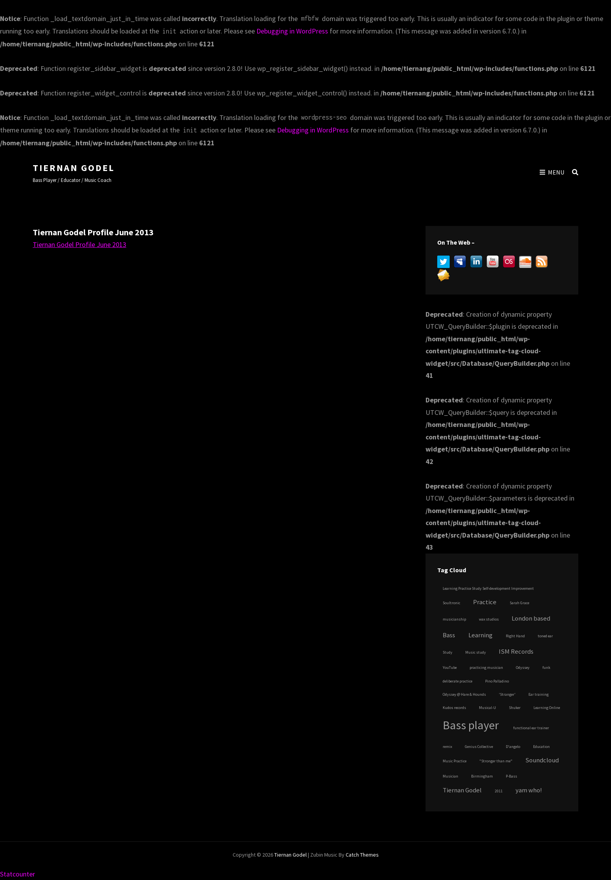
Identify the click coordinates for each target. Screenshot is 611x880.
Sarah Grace (519, 602)
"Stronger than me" (495, 761)
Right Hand (515, 635)
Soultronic (451, 602)
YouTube (450, 667)
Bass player (471, 725)
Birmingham (482, 776)
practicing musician (486, 667)
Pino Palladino (497, 681)
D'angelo (513, 746)
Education (541, 746)
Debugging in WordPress (292, 30)
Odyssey (523, 667)
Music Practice (454, 761)
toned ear (545, 635)
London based (531, 618)
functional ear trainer (531, 727)
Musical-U (487, 707)
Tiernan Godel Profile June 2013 (79, 244)
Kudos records (454, 707)
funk (546, 667)
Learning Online (546, 707)
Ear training (538, 694)
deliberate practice (457, 681)
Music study (475, 652)
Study (447, 652)
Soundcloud (542, 760)
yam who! (529, 790)
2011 (499, 791)
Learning (480, 635)
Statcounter (17, 873)
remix (447, 746)
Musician (450, 776)
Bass (449, 635)
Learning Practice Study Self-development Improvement (488, 588)
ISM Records (516, 651)
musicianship (454, 619)
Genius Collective (479, 746)
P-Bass (511, 776)
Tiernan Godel (74, 168)
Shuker (515, 707)
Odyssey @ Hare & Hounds (464, 694)
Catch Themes (362, 854)
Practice (484, 602)
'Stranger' (507, 694)
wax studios (489, 619)
